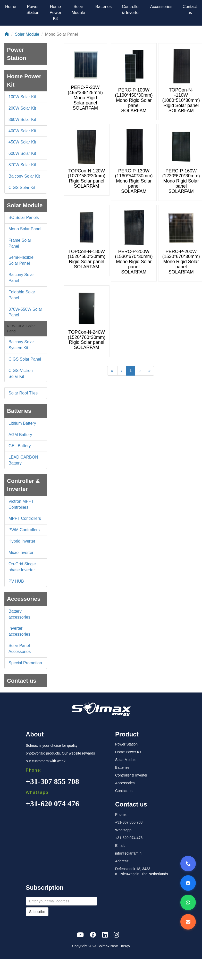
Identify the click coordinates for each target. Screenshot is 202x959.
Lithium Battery (22, 423)
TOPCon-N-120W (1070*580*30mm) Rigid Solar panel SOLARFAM (86, 178)
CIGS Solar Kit (22, 187)
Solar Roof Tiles (23, 393)
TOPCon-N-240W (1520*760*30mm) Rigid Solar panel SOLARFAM (86, 340)
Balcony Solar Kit (24, 176)
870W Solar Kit (22, 165)
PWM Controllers (24, 530)
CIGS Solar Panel (25, 359)
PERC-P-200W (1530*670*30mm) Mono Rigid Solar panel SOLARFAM (134, 262)
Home (10, 6)
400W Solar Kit (22, 131)
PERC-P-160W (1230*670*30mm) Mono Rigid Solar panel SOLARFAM (181, 181)
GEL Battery (20, 446)
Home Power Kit (55, 12)
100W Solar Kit (22, 97)
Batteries (103, 6)
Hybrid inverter (22, 541)
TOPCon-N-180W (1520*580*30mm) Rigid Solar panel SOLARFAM (86, 259)
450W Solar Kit (22, 142)
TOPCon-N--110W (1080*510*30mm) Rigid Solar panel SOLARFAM (181, 100)
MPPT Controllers (25, 518)
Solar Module (78, 9)
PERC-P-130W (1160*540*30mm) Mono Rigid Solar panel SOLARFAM (134, 181)
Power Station (33, 9)
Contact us (190, 9)
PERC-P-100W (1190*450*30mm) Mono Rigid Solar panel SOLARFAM (134, 100)
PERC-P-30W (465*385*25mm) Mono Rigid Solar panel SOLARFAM (85, 97)
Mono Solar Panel (25, 229)
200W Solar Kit (22, 108)
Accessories (161, 6)
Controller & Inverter (131, 9)
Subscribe (37, 912)
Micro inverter (21, 552)
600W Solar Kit (22, 153)
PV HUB (16, 581)
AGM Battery (20, 434)
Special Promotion (25, 663)
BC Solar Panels (24, 217)
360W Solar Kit (22, 119)
